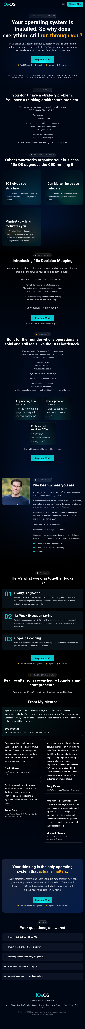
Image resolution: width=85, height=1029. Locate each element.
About (13, 1005)
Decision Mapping (23, 1005)
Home (7, 1005)
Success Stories (38, 1005)
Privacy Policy (74, 1005)
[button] (63, 4)
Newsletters (55, 1005)
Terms (43, 1007)
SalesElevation (47, 1015)
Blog (47, 1005)
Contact (64, 1005)
